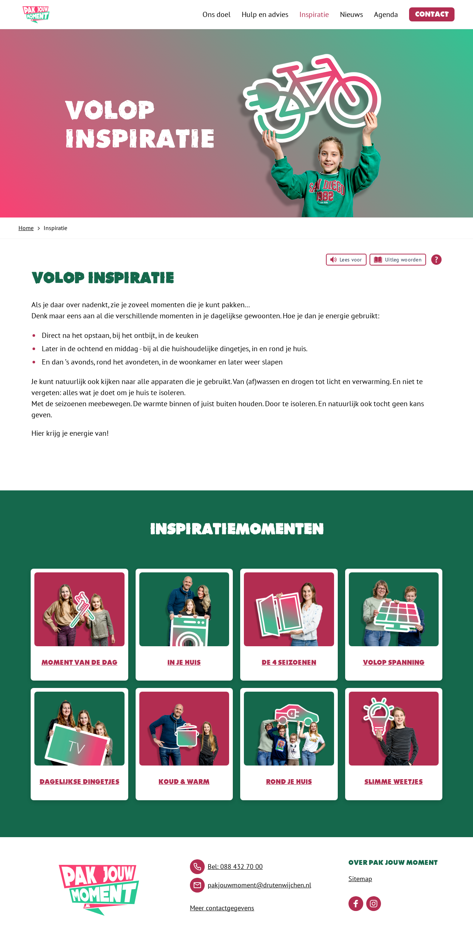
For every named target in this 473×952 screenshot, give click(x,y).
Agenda (386, 14)
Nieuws (351, 14)
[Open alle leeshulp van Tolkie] (436, 259)
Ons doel (217, 14)
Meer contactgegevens (222, 908)
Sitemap (360, 878)
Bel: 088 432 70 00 (235, 866)
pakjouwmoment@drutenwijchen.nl (259, 885)
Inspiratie (314, 14)
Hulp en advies (265, 14)
